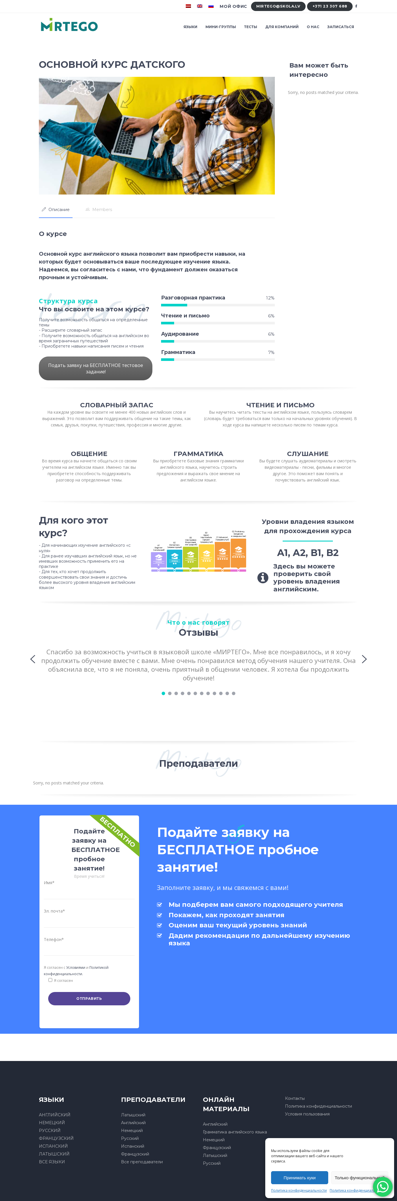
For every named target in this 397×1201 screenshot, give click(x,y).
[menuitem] (189, 6)
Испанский (132, 1146)
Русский (130, 1138)
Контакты (295, 1098)
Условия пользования (307, 1114)
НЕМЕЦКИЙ (52, 1122)
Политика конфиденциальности (299, 1190)
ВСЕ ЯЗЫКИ (52, 1161)
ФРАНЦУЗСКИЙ (56, 1138)
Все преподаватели (142, 1161)
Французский (135, 1154)
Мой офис (233, 6)
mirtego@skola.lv (278, 6)
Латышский (133, 1115)
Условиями (75, 967)
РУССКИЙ (50, 1130)
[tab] (56, 209)
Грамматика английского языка (235, 1132)
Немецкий (132, 1130)
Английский (133, 1122)
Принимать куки (300, 1177)
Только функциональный (360, 1177)
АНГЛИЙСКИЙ (55, 1115)
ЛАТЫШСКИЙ (54, 1154)
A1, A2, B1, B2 (308, 552)
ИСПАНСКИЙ (53, 1146)
